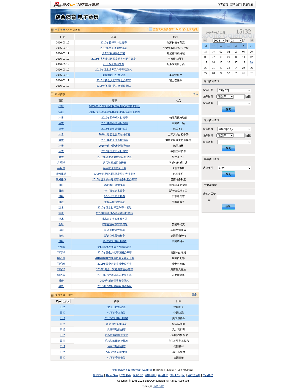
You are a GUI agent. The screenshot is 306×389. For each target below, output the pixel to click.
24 (236, 67)
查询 (228, 109)
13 (205, 62)
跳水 (61, 207)
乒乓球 (61, 162)
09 (228, 57)
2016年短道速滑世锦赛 (114, 128)
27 (205, 73)
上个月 (205, 40)
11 (243, 57)
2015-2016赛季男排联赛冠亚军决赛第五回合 (114, 112)
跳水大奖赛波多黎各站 (115, 218)
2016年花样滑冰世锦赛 (114, 123)
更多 (195, 93)
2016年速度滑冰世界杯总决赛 (115, 156)
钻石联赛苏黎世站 (116, 352)
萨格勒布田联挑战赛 (116, 340)
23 (228, 67)
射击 (61, 280)
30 (228, 73)
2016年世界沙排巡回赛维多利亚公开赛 (113, 58)
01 (220, 51)
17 (236, 62)
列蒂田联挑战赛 (116, 329)
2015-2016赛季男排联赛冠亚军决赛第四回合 (114, 106)
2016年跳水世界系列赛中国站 (115, 207)
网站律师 (163, 375)
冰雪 (61, 117)
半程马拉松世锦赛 (114, 201)
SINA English (177, 375)
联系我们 (138, 375)
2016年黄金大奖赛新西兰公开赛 (114, 269)
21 (213, 67)
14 (213, 62)
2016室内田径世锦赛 (114, 75)
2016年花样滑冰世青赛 (113, 42)
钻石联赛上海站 (116, 312)
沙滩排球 (61, 173)
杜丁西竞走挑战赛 (113, 64)
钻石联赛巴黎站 (116, 357)
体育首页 (223, 4)
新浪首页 (235, 4)
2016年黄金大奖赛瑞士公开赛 (113, 80)
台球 (61, 224)
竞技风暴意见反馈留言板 (126, 369)
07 (213, 57)
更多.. (195, 294)
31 (236, 73)
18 (243, 62)
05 (251, 51)
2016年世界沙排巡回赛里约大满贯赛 (115, 173)
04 (243, 51)
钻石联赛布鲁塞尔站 (116, 335)
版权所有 (158, 386)
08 (220, 57)
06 (205, 57)
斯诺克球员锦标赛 (114, 235)
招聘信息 (150, 375)
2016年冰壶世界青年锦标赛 (115, 134)
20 (205, 67)
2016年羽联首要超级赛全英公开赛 (114, 258)
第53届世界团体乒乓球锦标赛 (114, 246)
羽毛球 (61, 252)
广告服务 (125, 375)
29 (213, 51)
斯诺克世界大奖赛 (114, 230)
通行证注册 (194, 375)
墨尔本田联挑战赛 (114, 185)
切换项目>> (63, 301)
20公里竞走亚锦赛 (114, 196)
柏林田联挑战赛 (116, 346)
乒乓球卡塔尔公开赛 (114, 168)
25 (243, 67)
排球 (61, 106)
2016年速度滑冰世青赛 (114, 151)
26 (251, 67)
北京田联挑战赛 (116, 307)
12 (251, 57)
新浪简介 (98, 375)
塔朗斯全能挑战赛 (116, 323)
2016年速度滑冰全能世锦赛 (115, 145)
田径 (61, 185)
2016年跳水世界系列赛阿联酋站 (113, 69)
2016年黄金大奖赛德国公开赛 (115, 252)
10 (236, 57)
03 (236, 51)
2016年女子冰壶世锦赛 (113, 48)
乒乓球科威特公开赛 (113, 53)
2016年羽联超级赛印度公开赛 (115, 275)
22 (220, 67)
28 (205, 51)
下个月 (252, 40)
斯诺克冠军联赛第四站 (115, 224)
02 (228, 51)
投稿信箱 (147, 369)
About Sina (112, 375)
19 (251, 62)
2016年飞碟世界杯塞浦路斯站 (113, 85)
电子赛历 (60, 29)
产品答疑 (208, 375)
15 (220, 62)
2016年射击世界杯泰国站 (114, 280)
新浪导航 (248, 4)
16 (228, 62)
